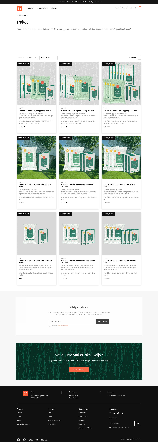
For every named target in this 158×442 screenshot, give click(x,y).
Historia (50, 413)
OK (138, 423)
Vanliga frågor (83, 416)
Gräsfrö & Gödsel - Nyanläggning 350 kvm (35, 111)
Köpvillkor (82, 424)
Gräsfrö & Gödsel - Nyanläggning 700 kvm (77, 111)
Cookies (50, 416)
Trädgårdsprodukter (23, 424)
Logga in (117, 8)
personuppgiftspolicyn (63, 325)
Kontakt (124, 8)
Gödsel (19, 416)
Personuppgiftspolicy (54, 420)
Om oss (131, 8)
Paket (19, 420)
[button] (30, 8)
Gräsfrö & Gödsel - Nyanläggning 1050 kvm (120, 111)
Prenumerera (102, 321)
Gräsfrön (19, 413)
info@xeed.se (73, 396)
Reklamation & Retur (85, 428)
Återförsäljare (52, 424)
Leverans (81, 420)
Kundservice (82, 413)
